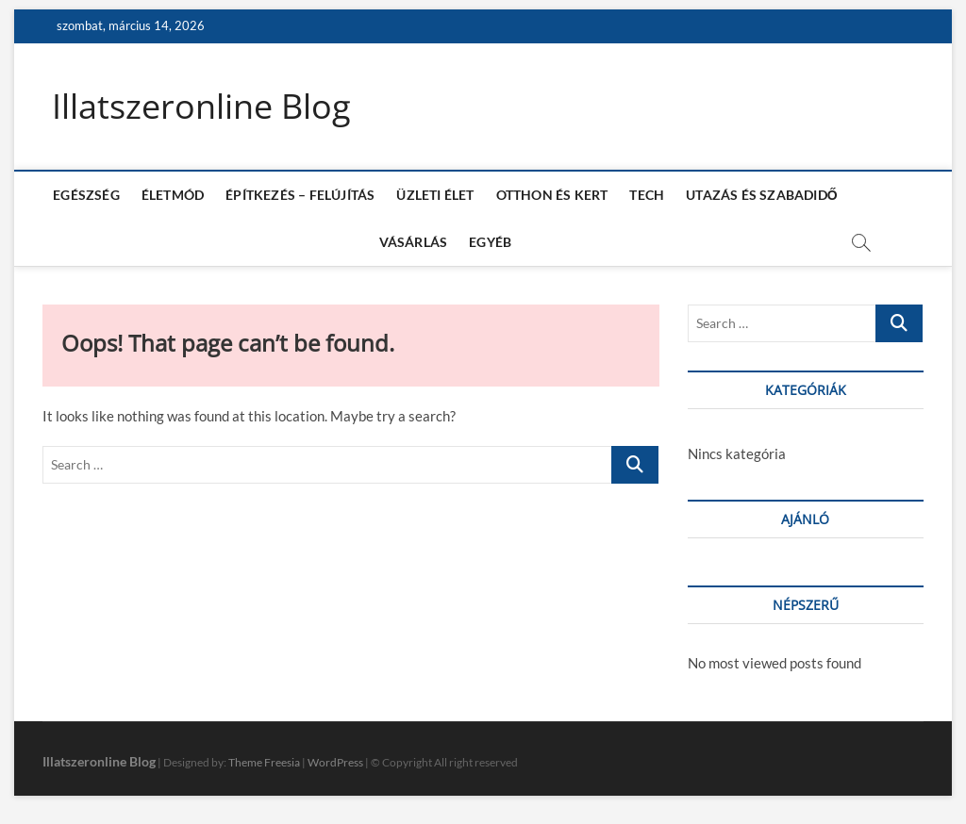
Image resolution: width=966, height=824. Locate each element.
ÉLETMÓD (173, 195)
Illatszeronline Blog (201, 106)
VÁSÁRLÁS (413, 242)
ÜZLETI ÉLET (435, 195)
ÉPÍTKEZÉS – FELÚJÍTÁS (300, 195)
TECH (646, 195)
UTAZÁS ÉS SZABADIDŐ (762, 195)
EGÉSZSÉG (86, 195)
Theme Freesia (264, 762)
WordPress (335, 762)
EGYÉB (490, 242)
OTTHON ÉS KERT (552, 195)
